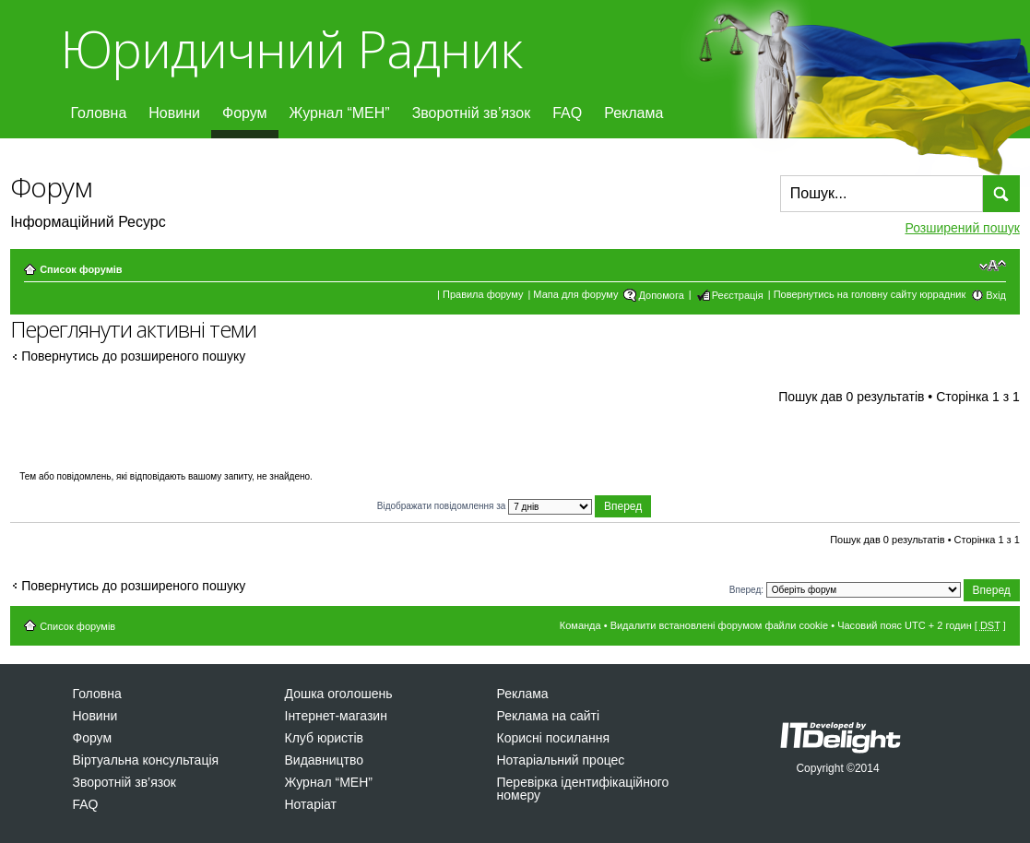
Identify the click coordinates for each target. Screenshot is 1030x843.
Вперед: (746, 589)
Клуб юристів (324, 737)
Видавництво (324, 760)
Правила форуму (483, 294)
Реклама (633, 113)
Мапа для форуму (575, 294)
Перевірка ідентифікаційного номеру (583, 788)
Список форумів (81, 269)
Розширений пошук (962, 227)
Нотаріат (311, 804)
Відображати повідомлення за (514, 506)
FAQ (567, 113)
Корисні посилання (553, 737)
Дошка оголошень (339, 693)
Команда (580, 625)
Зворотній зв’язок (471, 113)
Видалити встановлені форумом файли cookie (719, 625)
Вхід (996, 295)
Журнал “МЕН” (340, 113)
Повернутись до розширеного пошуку (133, 356)
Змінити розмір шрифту (992, 265)
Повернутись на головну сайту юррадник (870, 294)
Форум (244, 113)
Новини (174, 113)
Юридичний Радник (291, 48)
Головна (99, 113)
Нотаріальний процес (561, 760)
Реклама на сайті (548, 715)
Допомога (660, 295)
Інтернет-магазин (336, 715)
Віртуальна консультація (146, 760)
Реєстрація (738, 295)
